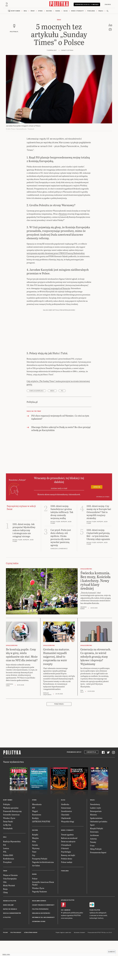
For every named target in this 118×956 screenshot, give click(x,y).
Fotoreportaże (96, 826)
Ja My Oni (7, 840)
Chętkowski (66, 833)
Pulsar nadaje (66, 877)
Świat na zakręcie (68, 857)
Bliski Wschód (9, 901)
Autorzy (93, 854)
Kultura (49, 12)
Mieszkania (37, 819)
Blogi (66, 12)
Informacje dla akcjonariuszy (43, 933)
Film (34, 857)
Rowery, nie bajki (68, 870)
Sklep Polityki (96, 864)
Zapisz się (96, 502)
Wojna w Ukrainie (10, 890)
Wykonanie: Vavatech (79, 948)
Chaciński (65, 830)
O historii (65, 863)
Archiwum (94, 850)
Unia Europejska (10, 894)
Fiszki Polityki (94, 925)
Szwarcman (66, 823)
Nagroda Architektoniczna (43, 877)
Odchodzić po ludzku (98, 837)
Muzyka (35, 853)
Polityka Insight (15, 948)
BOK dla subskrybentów (12, 929)
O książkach (66, 860)
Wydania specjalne (11, 823)
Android (67, 925)
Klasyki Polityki (96, 844)
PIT (33, 823)
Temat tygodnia (67, 850)
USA (5, 897)
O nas (92, 861)
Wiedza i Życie (9, 833)
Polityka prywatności (40, 924)
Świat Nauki (8, 837)
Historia (93, 830)
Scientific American (11, 830)
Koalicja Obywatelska (12, 857)
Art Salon (36, 881)
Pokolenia (91, 12)
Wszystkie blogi (67, 837)
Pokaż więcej (59, 719)
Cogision (62, 948)
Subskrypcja (91, 767)
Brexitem (63, 229)
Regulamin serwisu (39, 916)
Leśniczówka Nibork (30, 948)
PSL (4, 867)
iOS (62, 925)
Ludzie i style (95, 823)
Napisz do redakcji (10, 924)
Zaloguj (107, 4)
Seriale (35, 860)
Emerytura (36, 830)
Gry (33, 870)
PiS (62, 406)
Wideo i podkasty (77, 12)
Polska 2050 (8, 870)
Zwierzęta (94, 847)
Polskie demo (66, 874)
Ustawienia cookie (38, 937)
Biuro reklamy (8, 920)
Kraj (25, 12)
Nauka (58, 12)
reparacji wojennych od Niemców (56, 303)
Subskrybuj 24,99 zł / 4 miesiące (86, 5)
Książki (35, 850)
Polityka (6, 819)
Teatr (34, 867)
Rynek (40, 12)
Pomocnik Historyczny (12, 826)
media (52, 406)
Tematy (93, 857)
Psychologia (66, 867)
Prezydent (7, 877)
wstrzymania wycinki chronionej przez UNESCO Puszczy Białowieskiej (55, 268)
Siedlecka (65, 819)
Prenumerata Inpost (74, 767)
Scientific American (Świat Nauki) (43, 898)
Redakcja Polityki (9, 916)
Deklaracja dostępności (41, 929)
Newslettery (95, 819)
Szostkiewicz (66, 826)
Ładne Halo (68, 948)
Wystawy (36, 863)
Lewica (6, 863)
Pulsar (34, 894)
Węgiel (35, 826)
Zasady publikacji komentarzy (43, 920)
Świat (33, 12)
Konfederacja (8, 874)
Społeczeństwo (96, 833)
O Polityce (7, 933)
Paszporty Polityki (39, 874)
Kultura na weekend (69, 853)
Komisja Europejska (36, 406)
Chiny (5, 908)
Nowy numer (15, 12)
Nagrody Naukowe (39, 907)
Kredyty (35, 833)
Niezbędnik (8, 844)
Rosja (5, 904)
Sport (92, 840)
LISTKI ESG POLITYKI (41, 837)
